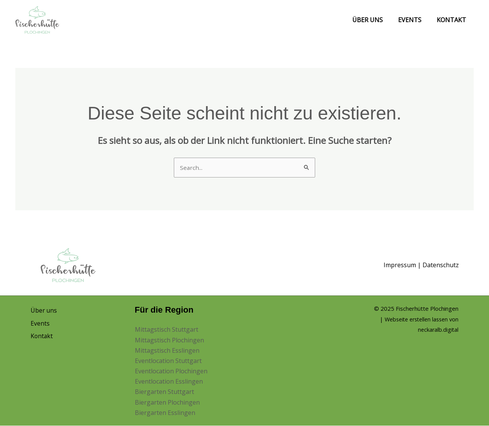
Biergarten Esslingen (165, 413)
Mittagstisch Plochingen (169, 340)
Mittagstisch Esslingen (167, 351)
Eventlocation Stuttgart (168, 361)
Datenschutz (441, 265)
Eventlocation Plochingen (171, 371)
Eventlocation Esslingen (169, 382)
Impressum (400, 265)
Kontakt (453, 20)
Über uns (375, 20)
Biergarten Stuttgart (164, 392)
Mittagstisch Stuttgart (166, 330)
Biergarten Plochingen (167, 403)
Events (414, 20)
